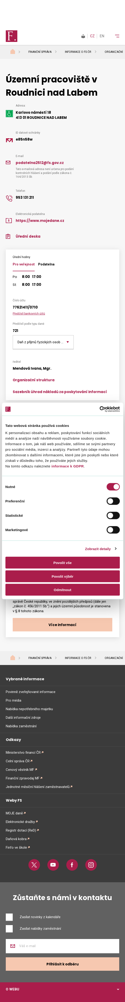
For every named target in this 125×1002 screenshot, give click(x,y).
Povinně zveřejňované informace (30, 692)
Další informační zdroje (23, 717)
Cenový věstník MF (20, 770)
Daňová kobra (16, 839)
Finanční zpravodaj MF (23, 778)
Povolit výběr (62, 576)
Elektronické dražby (20, 822)
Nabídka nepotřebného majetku (29, 709)
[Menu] (114, 36)
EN (102, 36)
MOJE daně (14, 813)
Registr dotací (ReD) (21, 830)
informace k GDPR (67, 466)
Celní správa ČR (18, 761)
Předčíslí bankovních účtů (29, 313)
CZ (92, 36)
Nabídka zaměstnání (21, 726)
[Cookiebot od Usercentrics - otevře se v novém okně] (99, 409)
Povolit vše (62, 563)
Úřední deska (28, 236)
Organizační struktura (34, 380)
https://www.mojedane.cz (40, 220)
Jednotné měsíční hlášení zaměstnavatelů (38, 787)
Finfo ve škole (16, 847)
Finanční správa (40, 52)
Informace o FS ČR (78, 52)
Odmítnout (62, 590)
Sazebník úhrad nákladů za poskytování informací (60, 391)
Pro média (13, 700)
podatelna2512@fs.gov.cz (40, 162)
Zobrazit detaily (98, 549)
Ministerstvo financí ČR (23, 752)
